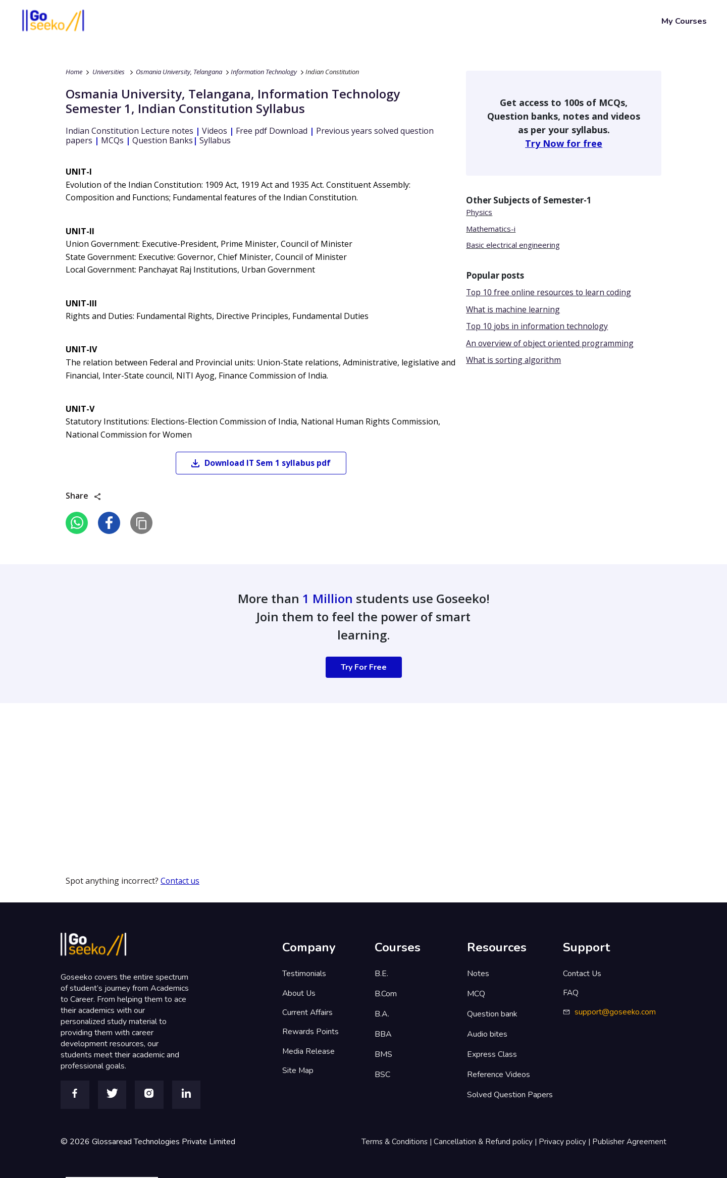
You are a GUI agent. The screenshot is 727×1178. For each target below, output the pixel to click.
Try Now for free (563, 143)
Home (74, 71)
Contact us (181, 881)
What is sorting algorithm (514, 361)
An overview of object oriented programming (551, 344)
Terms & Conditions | (394, 1141)
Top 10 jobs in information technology (539, 327)
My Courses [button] (684, 21)
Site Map (298, 1074)
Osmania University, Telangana (179, 71)
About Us (299, 993)
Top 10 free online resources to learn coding (550, 292)
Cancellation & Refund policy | (484, 1141)
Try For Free (364, 667)
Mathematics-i (490, 229)
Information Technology (264, 71)
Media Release (308, 1054)
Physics (479, 212)
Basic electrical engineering (513, 245)
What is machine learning (514, 309)
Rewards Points (310, 1034)
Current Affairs (307, 1014)
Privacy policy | (564, 1141)
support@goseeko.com (615, 1014)
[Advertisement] (303, 774)
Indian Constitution (332, 71)
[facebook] (109, 523)
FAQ (571, 993)
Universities (108, 71)
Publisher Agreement (628, 1141)
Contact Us (582, 973)
